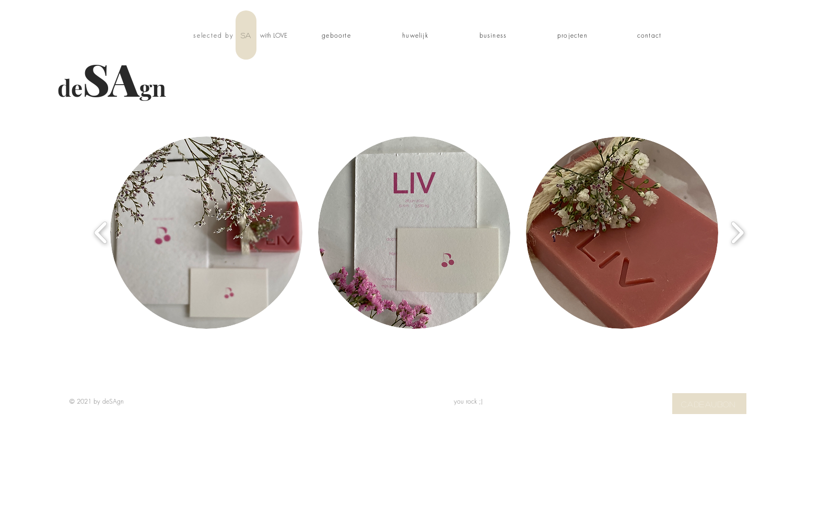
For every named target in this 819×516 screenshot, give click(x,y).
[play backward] (101, 233)
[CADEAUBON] (709, 403)
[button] (206, 232)
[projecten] (573, 35)
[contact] (650, 35)
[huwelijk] (416, 35)
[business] (494, 35)
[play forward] (737, 233)
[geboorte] (337, 35)
